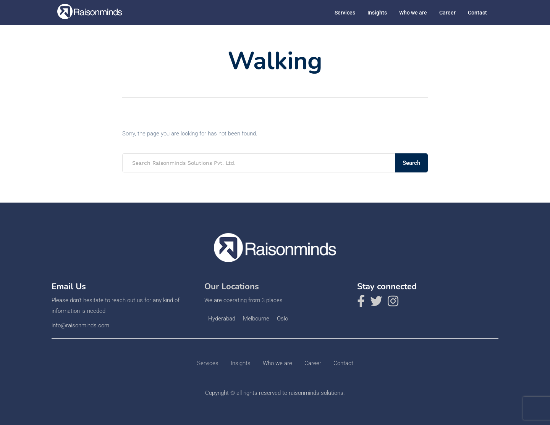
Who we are (413, 13)
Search (411, 162)
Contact (477, 13)
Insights (377, 13)
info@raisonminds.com (80, 325)
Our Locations (231, 286)
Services (345, 13)
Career (447, 13)
